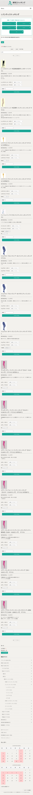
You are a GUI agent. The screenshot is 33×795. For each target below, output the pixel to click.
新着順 (17, 50)
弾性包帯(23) (16, 721)
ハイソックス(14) (18, 710)
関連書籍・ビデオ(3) (5, 726)
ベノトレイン (10, 28)
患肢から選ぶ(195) (16, 664)
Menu (2, 8)
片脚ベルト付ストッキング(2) (18, 702)
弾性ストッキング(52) (18, 680)
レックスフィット (10, 24)
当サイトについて (4, 731)
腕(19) (17, 675)
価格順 (12, 50)
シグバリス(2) (9, 691)
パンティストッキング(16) (18, 686)
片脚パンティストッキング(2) (18, 683)
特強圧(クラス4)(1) (17, 718)
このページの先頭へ (27, 791)
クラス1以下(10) (17, 670)
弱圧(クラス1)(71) (17, 672)
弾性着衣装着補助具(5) (16, 724)
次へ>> (18, 57)
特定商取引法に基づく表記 (6, 736)
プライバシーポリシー (5, 739)
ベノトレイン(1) (9, 694)
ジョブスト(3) (9, 697)
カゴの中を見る (4, 654)
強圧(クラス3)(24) (17, 716)
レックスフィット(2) (10, 689)
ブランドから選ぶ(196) (16, 662)
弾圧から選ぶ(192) (16, 667)
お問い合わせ (3, 734)
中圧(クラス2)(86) (17, 713)
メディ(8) (8, 699)
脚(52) (17, 678)
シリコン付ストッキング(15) (18, 705)
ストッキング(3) (18, 707)
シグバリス (26, 24)
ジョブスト (26, 28)
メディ (19, 33)
